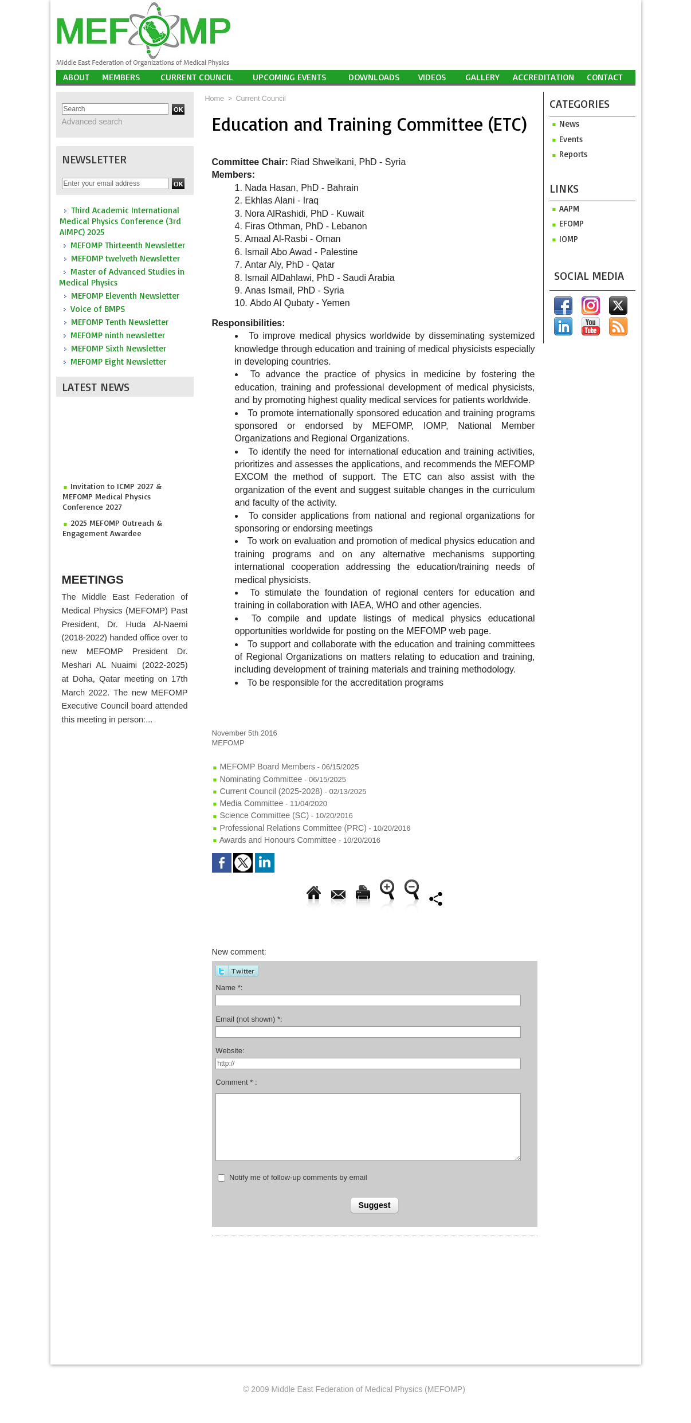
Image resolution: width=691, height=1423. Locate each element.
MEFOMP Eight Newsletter (118, 360)
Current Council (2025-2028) (263, 788)
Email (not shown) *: (248, 1011)
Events (565, 138)
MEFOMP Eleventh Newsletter (125, 295)
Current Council (196, 77)
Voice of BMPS (97, 308)
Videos (432, 77)
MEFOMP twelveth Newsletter (125, 257)
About (76, 77)
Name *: (228, 980)
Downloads (374, 77)
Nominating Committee (254, 777)
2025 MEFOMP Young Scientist (119, 535)
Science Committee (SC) (257, 811)
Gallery (482, 77)
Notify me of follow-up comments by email (298, 1170)
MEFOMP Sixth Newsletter (118, 347)
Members (121, 77)
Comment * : (236, 1074)
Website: (229, 1043)
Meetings (101, 574)
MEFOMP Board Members (260, 766)
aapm (563, 207)
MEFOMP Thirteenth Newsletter (127, 244)
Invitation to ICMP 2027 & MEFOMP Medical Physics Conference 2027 (122, 492)
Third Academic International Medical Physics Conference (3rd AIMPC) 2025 (120, 220)
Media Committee (245, 800)
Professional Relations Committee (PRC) (283, 822)
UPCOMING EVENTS (290, 77)
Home (214, 99)
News (563, 123)
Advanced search (88, 122)
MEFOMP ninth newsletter (117, 334)
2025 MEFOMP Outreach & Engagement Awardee (108, 516)
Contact (605, 77)
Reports (567, 153)
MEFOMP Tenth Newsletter (119, 321)
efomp (565, 222)
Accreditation (543, 77)
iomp (562, 237)
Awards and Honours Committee (270, 833)
